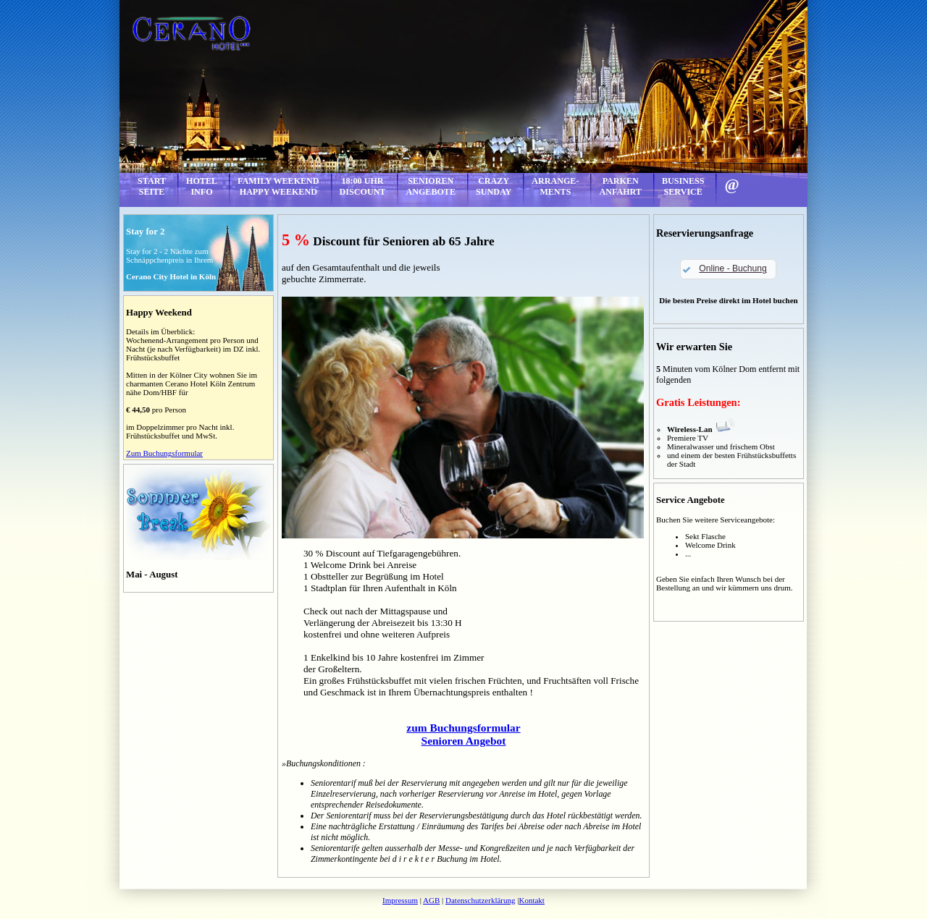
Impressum (400, 900)
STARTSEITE (152, 186)
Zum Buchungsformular (164, 453)
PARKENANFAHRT (620, 186)
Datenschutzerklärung (480, 900)
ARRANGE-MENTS (555, 186)
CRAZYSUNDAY (493, 186)
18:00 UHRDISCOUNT (363, 186)
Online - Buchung (732, 268)
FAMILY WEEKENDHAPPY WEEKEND (278, 186)
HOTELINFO (201, 186)
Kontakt (531, 900)
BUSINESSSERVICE (683, 186)
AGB (431, 900)
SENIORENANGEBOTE (431, 186)
